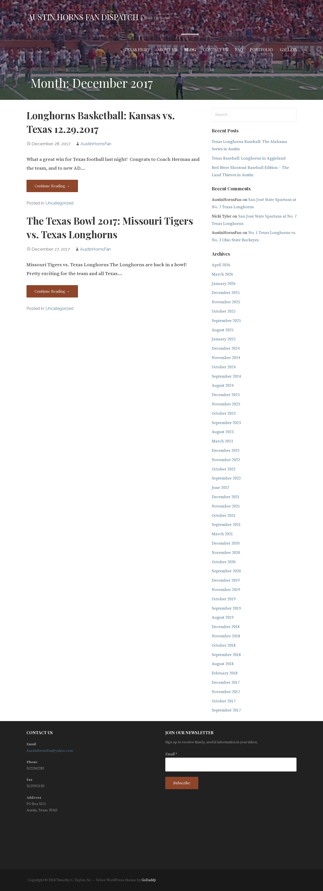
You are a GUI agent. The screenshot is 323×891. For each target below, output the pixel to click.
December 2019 (225, 580)
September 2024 (226, 376)
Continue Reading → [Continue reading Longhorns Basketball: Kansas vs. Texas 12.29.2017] (52, 185)
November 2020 (226, 552)
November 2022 (226, 459)
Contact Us (215, 49)
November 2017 (226, 691)
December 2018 (225, 626)
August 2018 (222, 663)
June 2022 (220, 487)
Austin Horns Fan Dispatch (83, 16)
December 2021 (225, 496)
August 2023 (222, 431)
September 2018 (226, 654)
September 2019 (226, 608)
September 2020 (226, 571)
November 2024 (226, 357)
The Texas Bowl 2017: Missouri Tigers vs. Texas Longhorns (109, 227)
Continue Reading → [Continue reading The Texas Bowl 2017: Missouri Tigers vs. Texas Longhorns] (52, 291)
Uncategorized (59, 203)
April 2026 (221, 265)
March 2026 (222, 274)
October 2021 (223, 515)
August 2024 (222, 385)
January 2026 (223, 283)
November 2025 (226, 302)
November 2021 (226, 506)
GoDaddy (149, 880)
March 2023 (222, 441)
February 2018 (224, 673)
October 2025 (223, 311)
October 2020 (223, 562)
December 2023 (225, 394)
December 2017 (225, 682)
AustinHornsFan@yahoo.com (49, 751)
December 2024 (225, 348)
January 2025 (223, 339)
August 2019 (222, 617)
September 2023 (226, 422)
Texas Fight (137, 49)
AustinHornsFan (95, 143)
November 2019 (226, 589)
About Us (167, 49)
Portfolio (261, 49)
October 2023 (223, 413)
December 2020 (225, 543)
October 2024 (223, 367)
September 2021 (226, 524)
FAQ (239, 49)
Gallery (288, 49)
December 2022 (225, 450)
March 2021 (222, 534)
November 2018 (226, 636)
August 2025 (222, 330)
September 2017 (226, 710)
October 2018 (223, 645)
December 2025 (225, 292)
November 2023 (226, 404)
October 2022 (223, 469)
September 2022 (226, 478)
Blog (190, 49)
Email (171, 754)
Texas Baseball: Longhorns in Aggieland (249, 158)
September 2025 (226, 320)
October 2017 (223, 701)
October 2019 (223, 599)
